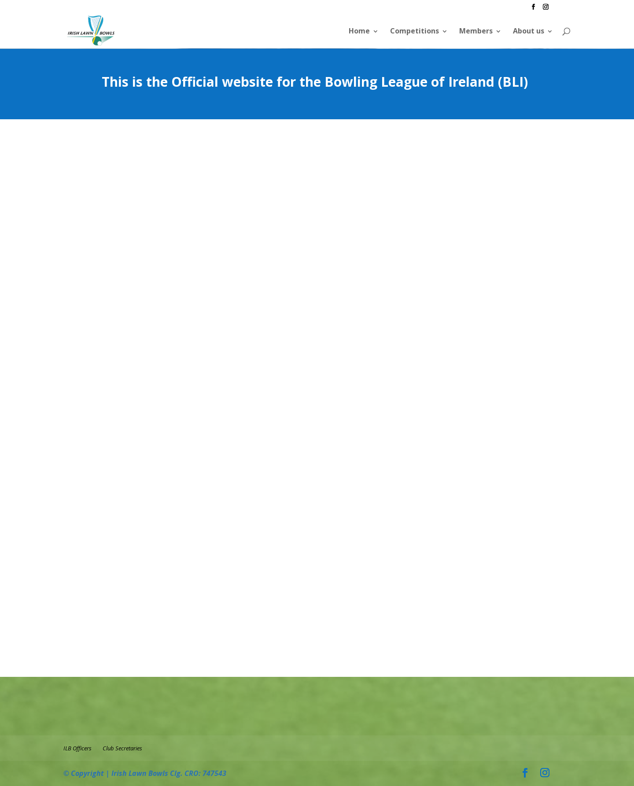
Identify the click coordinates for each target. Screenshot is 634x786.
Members (476, 31)
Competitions (414, 31)
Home (359, 31)
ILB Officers (77, 748)
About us (528, 31)
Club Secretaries (122, 748)
